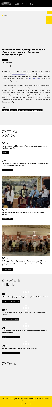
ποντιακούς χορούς (35, 78)
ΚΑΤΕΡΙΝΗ (5, 110)
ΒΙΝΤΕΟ (5, 60)
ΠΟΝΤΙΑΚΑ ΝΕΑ (7, 170)
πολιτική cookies (33, 400)
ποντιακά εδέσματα (19, 74)
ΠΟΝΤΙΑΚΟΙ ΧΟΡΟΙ (37, 110)
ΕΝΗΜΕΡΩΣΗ (14, 319)
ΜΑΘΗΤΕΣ (13, 110)
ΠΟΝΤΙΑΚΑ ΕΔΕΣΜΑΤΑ (24, 110)
